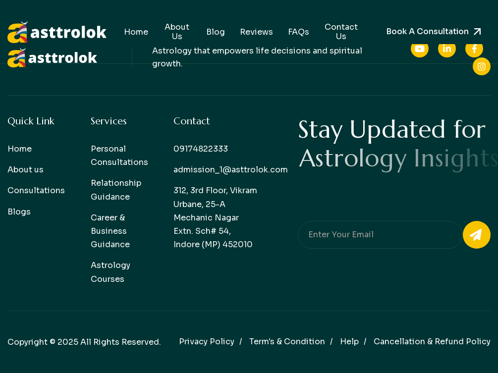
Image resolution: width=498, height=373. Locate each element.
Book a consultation (427, 31)
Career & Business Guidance (110, 231)
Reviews (256, 32)
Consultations (36, 190)
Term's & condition (287, 341)
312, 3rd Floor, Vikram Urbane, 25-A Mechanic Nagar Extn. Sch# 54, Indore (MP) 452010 (215, 217)
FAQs (298, 32)
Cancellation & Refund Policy (432, 341)
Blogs (19, 212)
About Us (177, 32)
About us (25, 169)
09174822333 (200, 149)
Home (136, 32)
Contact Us (341, 32)
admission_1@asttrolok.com (230, 169)
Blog (215, 32)
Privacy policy (206, 341)
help (349, 341)
